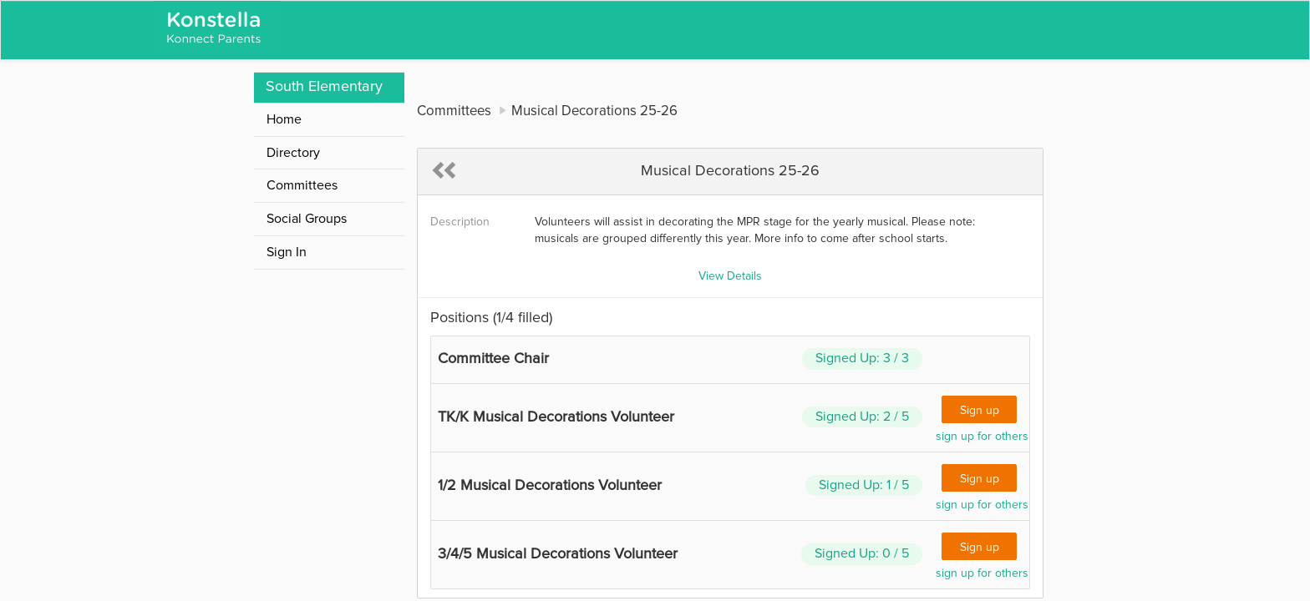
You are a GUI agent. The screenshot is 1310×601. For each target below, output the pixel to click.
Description (460, 222)
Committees (302, 185)
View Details (730, 276)
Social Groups (307, 218)
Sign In (287, 252)
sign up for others (982, 436)
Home (284, 119)
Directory (293, 152)
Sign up (979, 411)
